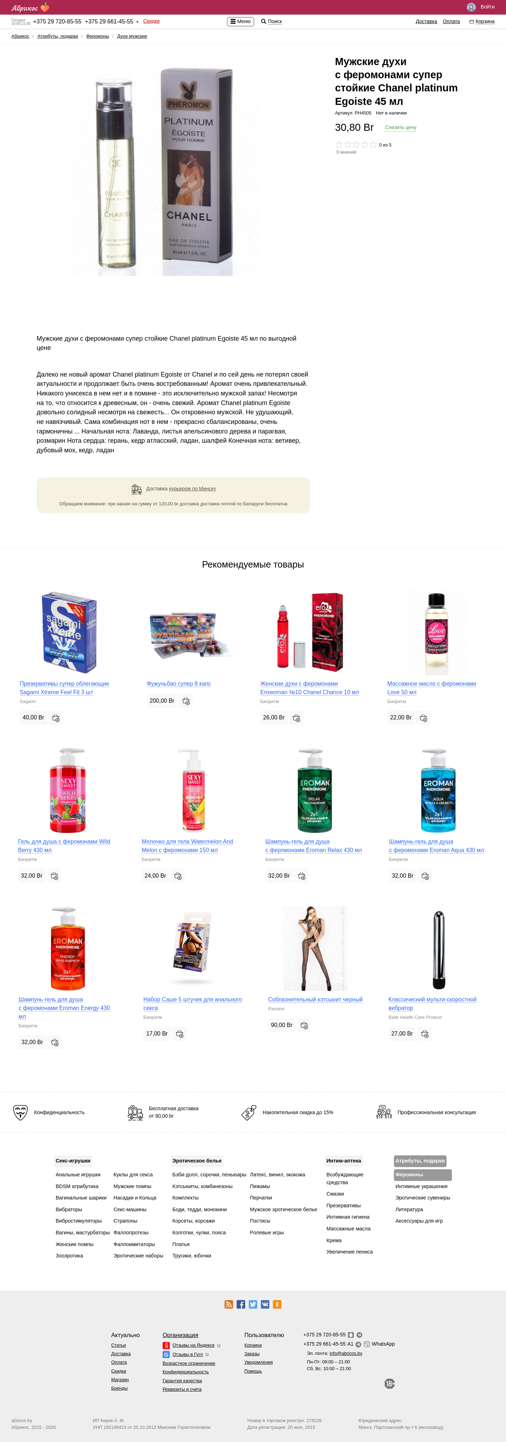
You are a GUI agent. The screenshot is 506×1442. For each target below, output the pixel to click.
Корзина (253, 1345)
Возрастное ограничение (189, 1363)
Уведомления (258, 1362)
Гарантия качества (182, 1380)
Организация (180, 1335)
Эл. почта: (334, 1353)
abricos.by (21, 1420)
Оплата (451, 21)
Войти (481, 7)
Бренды (119, 1388)
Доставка (426, 21)
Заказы (252, 1353)
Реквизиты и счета (182, 1389)
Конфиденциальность (186, 1371)
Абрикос (20, 36)
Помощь (253, 1371)
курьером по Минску (192, 488)
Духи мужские (132, 36)
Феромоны (97, 36)
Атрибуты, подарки (57, 36)
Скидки (151, 21)
